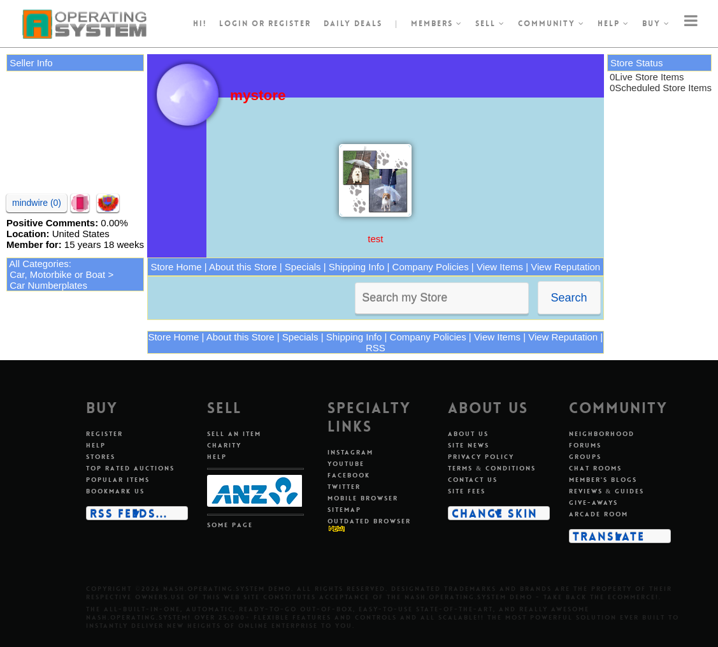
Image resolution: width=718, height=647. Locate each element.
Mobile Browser (362, 498)
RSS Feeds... (129, 513)
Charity (224, 445)
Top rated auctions (130, 468)
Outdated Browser (369, 521)
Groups (585, 457)
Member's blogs (603, 480)
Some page (230, 525)
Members (437, 23)
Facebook (348, 475)
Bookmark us (115, 491)
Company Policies (430, 266)
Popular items (118, 480)
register (289, 23)
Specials (303, 266)
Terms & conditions (492, 468)
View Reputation (565, 266)
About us (468, 434)
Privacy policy (481, 457)
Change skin (495, 513)
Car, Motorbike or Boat (57, 274)
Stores (100, 457)
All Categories (38, 263)
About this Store (243, 266)
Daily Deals (353, 23)
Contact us (473, 480)
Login (233, 23)
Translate (609, 536)
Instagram (350, 452)
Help (613, 23)
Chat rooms (595, 468)
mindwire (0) (36, 203)
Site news (468, 445)
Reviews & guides (607, 491)
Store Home (175, 266)
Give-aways (593, 502)
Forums (585, 445)
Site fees (466, 491)
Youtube (345, 464)
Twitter (344, 487)
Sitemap (344, 509)
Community (551, 23)
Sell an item (234, 434)
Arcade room (598, 514)
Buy (656, 23)
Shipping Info (357, 266)
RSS (375, 347)
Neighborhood (602, 434)
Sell (490, 23)
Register (104, 434)
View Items (500, 266)
